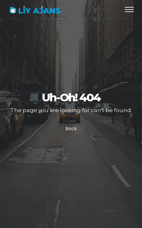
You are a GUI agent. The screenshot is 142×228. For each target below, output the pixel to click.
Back (71, 129)
